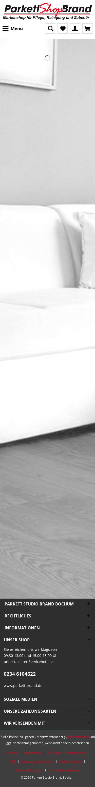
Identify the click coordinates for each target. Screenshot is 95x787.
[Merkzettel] (63, 28)
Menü (13, 27)
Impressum (32, 753)
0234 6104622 (20, 674)
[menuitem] (14, 28)
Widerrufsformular (29, 770)
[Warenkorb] (87, 28)
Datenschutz (75, 753)
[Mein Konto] (75, 28)
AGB (13, 761)
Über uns (54, 753)
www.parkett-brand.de (23, 685)
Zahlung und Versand (38, 761)
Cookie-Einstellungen (64, 770)
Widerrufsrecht (70, 761)
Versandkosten (78, 737)
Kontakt (12, 753)
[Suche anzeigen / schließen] (50, 28)
